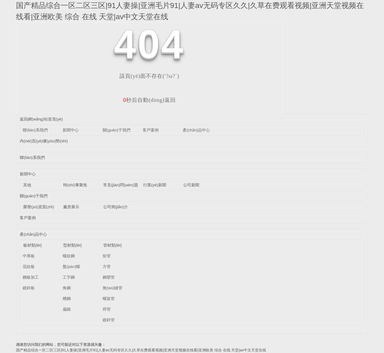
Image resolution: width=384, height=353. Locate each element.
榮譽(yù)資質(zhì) (38, 206)
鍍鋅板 (29, 288)
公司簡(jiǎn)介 (115, 206)
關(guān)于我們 (116, 130)
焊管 (107, 309)
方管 (107, 266)
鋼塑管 (109, 277)
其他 (27, 185)
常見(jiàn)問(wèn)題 (120, 185)
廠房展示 (71, 206)
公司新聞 (191, 185)
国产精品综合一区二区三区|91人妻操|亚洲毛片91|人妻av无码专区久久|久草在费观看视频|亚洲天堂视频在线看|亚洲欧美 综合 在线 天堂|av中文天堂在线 (141, 350)
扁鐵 (67, 309)
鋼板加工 (31, 277)
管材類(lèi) (112, 245)
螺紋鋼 (69, 256)
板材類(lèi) (32, 245)
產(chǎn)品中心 (196, 130)
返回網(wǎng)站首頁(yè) (41, 119)
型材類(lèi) (72, 245)
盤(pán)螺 (71, 266)
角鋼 (67, 288)
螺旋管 (109, 298)
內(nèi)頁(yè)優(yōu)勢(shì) (44, 141)
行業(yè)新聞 (154, 185)
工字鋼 (69, 277)
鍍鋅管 (109, 320)
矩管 (107, 256)
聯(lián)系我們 (35, 130)
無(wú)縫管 (112, 288)
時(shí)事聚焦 (75, 185)
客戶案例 (151, 130)
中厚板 (29, 256)
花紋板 (29, 266)
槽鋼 (67, 298)
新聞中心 (71, 130)
